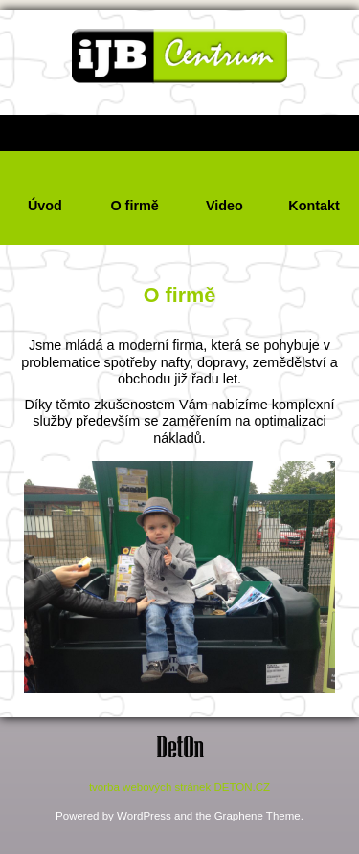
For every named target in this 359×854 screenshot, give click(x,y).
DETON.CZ (241, 787)
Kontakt (314, 205)
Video (224, 205)
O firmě (134, 205)
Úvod (45, 205)
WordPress (144, 815)
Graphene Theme (257, 815)
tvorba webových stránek (150, 787)
